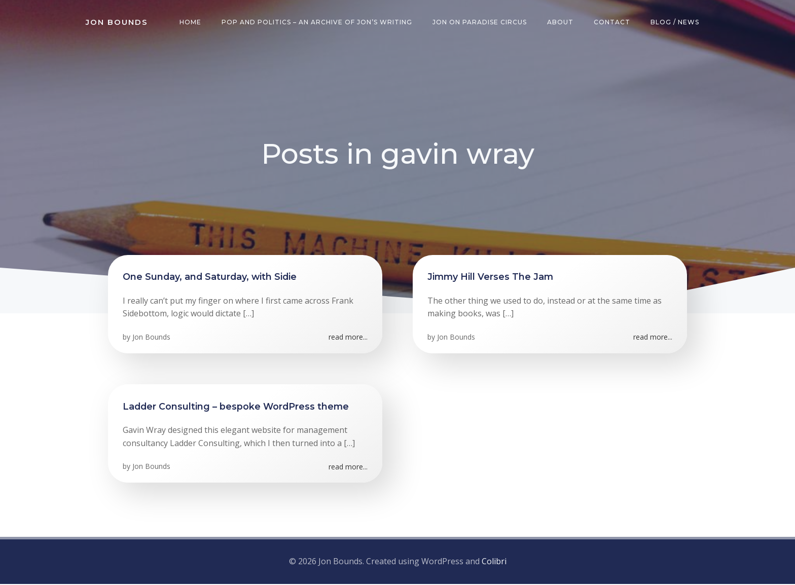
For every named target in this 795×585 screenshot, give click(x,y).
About (561, 22)
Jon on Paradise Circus (480, 22)
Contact (612, 22)
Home (191, 22)
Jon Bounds (152, 338)
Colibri (494, 562)
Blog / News (675, 22)
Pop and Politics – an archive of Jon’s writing (317, 22)
